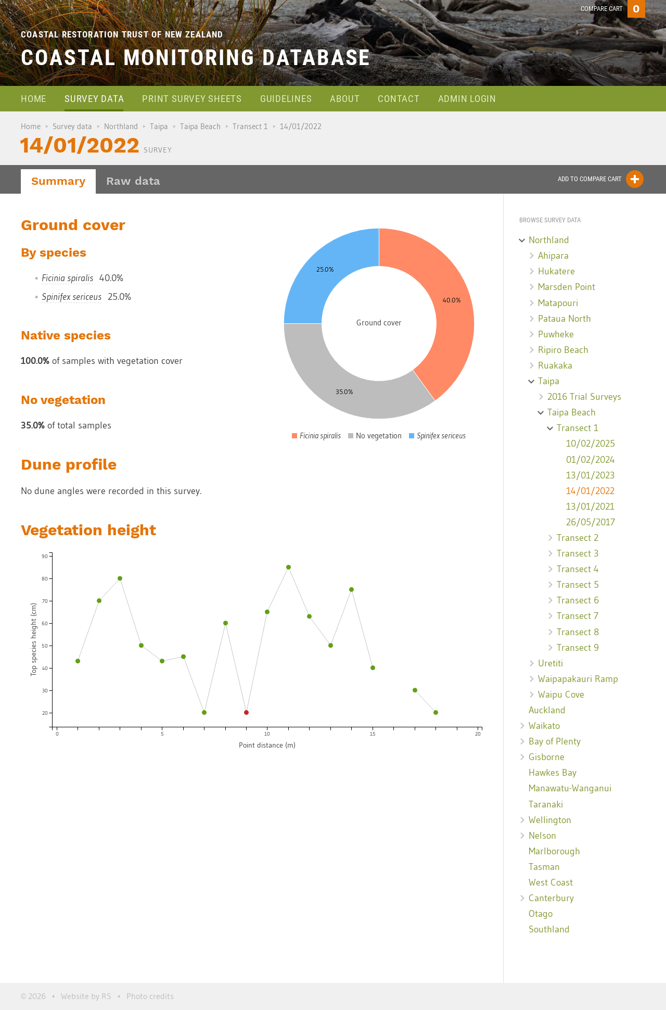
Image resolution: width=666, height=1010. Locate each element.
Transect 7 (577, 616)
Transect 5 (578, 584)
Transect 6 (578, 600)
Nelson (542, 835)
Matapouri (558, 303)
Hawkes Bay (553, 772)
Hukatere (556, 271)
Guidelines (286, 99)
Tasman (544, 867)
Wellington (550, 820)
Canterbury (551, 898)
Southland (549, 929)
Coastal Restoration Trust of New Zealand (122, 34)
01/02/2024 (590, 459)
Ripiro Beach (563, 350)
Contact (398, 99)
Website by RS (86, 996)
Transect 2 (577, 538)
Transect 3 (578, 553)
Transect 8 (578, 632)
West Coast (551, 882)
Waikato (544, 725)
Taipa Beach (200, 126)
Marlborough (554, 851)
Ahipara (553, 255)
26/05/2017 (590, 522)
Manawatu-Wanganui (570, 788)
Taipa (159, 126)
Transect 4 (578, 569)
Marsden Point (566, 287)
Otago (541, 913)
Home (33, 99)
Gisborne (547, 757)
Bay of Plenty (555, 741)
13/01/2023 (590, 475)
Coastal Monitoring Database (196, 57)
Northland (121, 126)
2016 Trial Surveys (584, 396)
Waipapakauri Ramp (578, 679)
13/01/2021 (590, 506)
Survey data (94, 99)
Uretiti (550, 663)
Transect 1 (250, 126)
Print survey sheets (191, 99)
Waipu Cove (561, 694)
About (345, 99)
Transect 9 (578, 647)
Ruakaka (555, 365)
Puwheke (556, 334)
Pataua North (564, 318)
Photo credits (150, 996)
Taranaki (546, 804)
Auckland (547, 710)
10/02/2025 (590, 443)
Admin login (467, 99)
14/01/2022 (590, 491)
